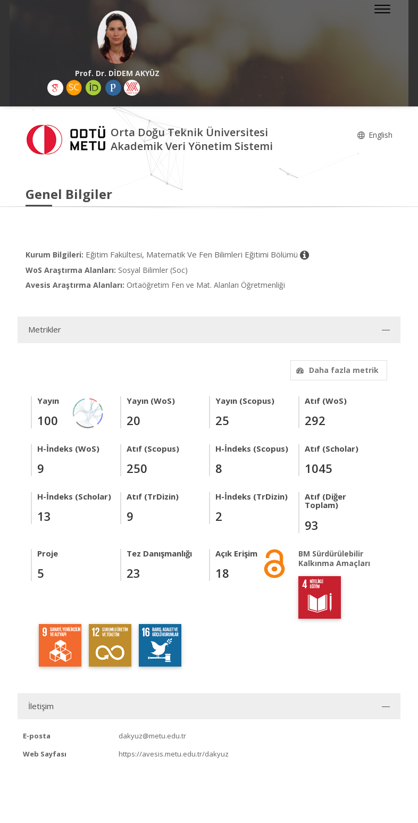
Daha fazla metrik (336, 370)
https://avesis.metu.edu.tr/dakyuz (174, 754)
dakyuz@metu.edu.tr (152, 736)
